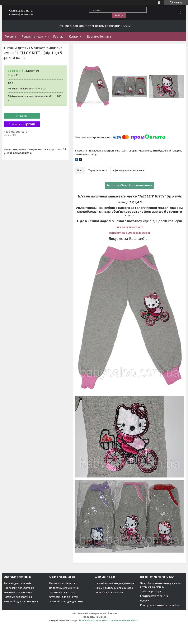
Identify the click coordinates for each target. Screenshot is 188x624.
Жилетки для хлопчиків (18, 592)
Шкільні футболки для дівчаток (114, 587)
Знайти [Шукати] (119, 15)
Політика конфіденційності (124, 620)
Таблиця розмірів (151, 591)
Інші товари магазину (130, 226)
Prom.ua (112, 613)
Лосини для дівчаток (62, 592)
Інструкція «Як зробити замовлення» (129, 185)
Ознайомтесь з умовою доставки (129, 232)
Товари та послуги (34, 36)
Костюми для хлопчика (18, 596)
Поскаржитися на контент (93, 620)
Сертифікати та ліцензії (154, 595)
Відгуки (144, 600)
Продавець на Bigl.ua (94, 616)
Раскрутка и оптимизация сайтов (160, 605)
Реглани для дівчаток (62, 583)
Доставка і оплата (99, 36)
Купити (23, 116)
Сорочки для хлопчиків (109, 592)
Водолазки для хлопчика (19, 587)
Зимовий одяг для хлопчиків (21, 601)
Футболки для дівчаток (63, 596)
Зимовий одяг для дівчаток (66, 601)
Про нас (58, 36)
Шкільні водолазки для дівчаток (114, 583)
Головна (10, 36)
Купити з (23, 124)
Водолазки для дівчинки (64, 587)
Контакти (75, 36)
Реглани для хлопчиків (17, 583)
